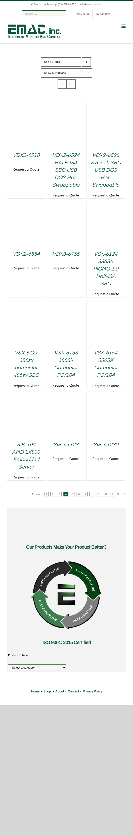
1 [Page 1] (46, 494)
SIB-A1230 (105, 444)
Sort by (52, 61)
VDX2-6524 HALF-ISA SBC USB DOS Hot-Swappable (65, 170)
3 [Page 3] (59, 494)
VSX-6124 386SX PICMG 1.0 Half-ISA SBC (105, 269)
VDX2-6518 (26, 155)
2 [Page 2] (53, 494)
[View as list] (71, 84)
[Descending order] (86, 62)
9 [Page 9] (98, 494)
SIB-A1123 (65, 444)
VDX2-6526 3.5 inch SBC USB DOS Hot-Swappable (106, 170)
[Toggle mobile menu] (123, 26)
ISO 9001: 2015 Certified (66, 642)
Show (55, 72)
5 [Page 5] (72, 494)
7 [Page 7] (85, 494)
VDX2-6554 (26, 254)
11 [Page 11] (113, 494)
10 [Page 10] (105, 494)
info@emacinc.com (90, 4)
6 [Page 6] (79, 494)
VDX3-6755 (65, 254)
